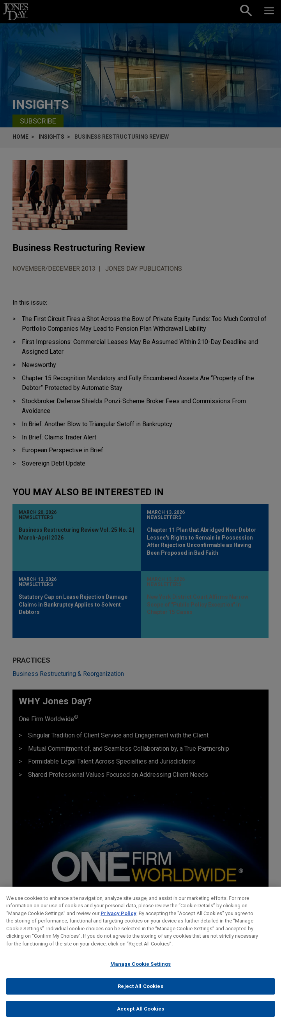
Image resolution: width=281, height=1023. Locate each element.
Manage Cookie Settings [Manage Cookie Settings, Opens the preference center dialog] (140, 971)
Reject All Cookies (140, 993)
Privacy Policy (118, 920)
